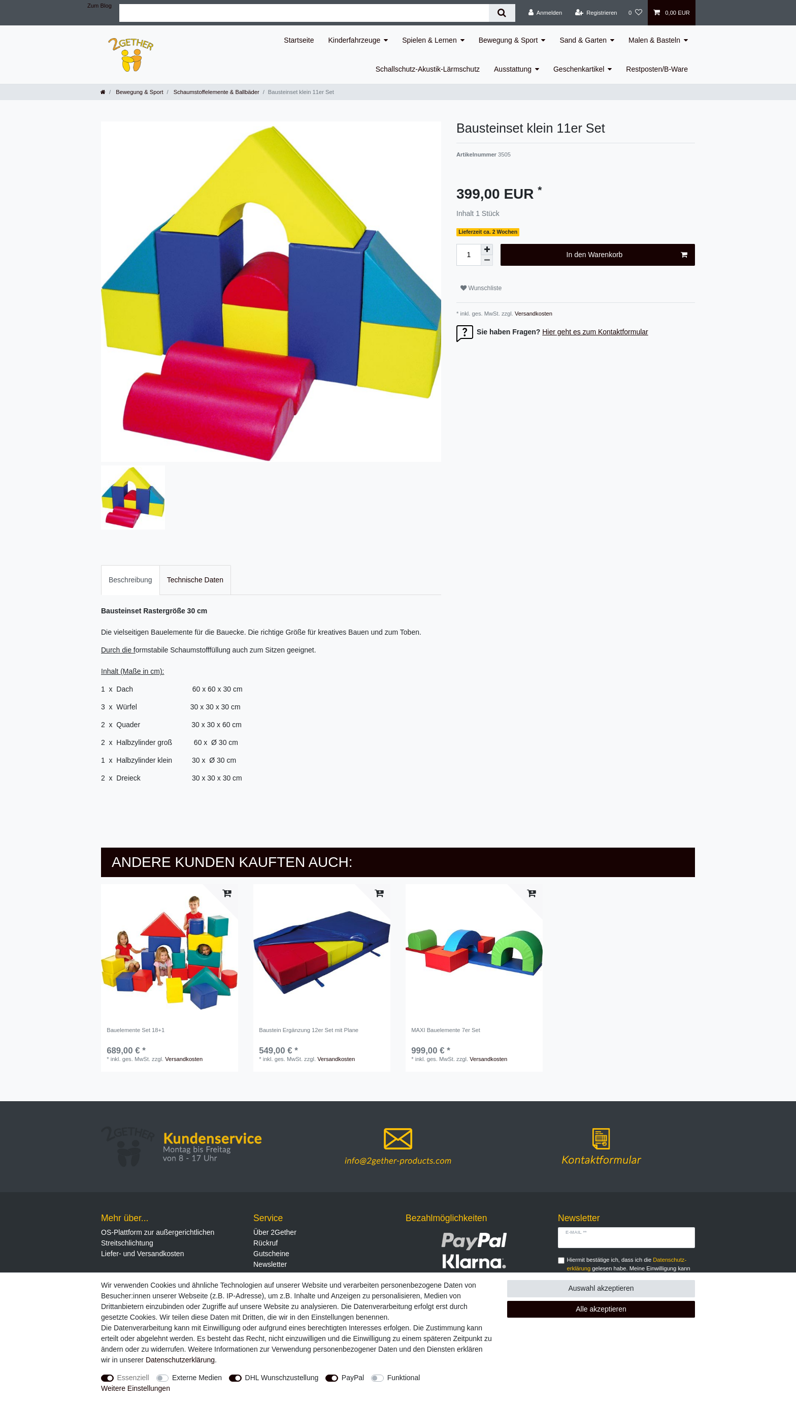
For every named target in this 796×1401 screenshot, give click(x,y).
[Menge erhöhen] (487, 249)
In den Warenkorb (627, 255)
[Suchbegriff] (304, 13)
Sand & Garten (583, 40)
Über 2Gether (274, 1232)
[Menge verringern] (487, 260)
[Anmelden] (545, 12)
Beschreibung (130, 580)
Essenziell (133, 1378)
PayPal (353, 1378)
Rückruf (265, 1243)
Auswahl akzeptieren (601, 1288)
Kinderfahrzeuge (354, 40)
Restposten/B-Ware (657, 69)
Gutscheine (271, 1254)
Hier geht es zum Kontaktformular (595, 332)
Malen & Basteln (654, 40)
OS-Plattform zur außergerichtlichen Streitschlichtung (157, 1237)
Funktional (403, 1378)
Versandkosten (532, 313)
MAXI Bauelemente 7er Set (445, 1030)
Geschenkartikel (578, 69)
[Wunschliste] (635, 12)
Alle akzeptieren (601, 1309)
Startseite (299, 40)
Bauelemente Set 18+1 (135, 1030)
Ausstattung (513, 69)
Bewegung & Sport (508, 40)
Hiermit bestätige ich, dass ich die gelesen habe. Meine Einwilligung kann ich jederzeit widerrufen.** (628, 1268)
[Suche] (502, 13)
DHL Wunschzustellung (282, 1378)
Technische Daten (195, 580)
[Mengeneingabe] (468, 255)
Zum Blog (99, 6)
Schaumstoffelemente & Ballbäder (215, 92)
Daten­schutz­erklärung (180, 1360)
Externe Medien (197, 1378)
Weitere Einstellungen (135, 1388)
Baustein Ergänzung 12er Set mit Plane (308, 1030)
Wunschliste (481, 288)
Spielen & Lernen (429, 40)
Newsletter (270, 1264)
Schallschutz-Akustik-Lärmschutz (428, 69)
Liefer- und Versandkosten (142, 1254)
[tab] (130, 580)
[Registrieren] (595, 12)
